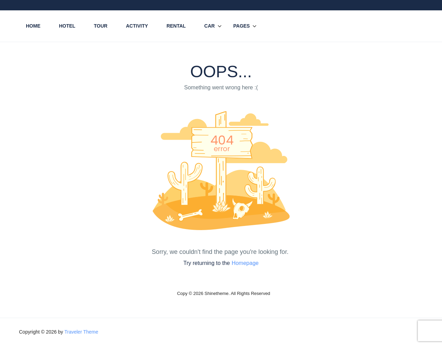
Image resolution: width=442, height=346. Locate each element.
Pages (241, 26)
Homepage (245, 263)
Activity (137, 26)
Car (209, 26)
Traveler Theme (81, 332)
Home (33, 26)
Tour (100, 26)
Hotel (67, 26)
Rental (176, 26)
